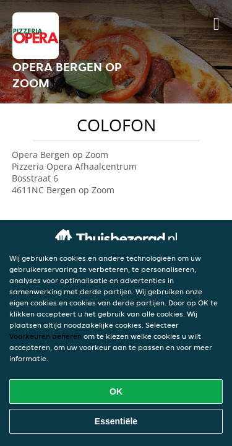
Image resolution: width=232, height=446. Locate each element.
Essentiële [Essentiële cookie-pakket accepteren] (116, 421)
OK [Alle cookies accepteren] (116, 391)
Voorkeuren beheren (45, 336)
